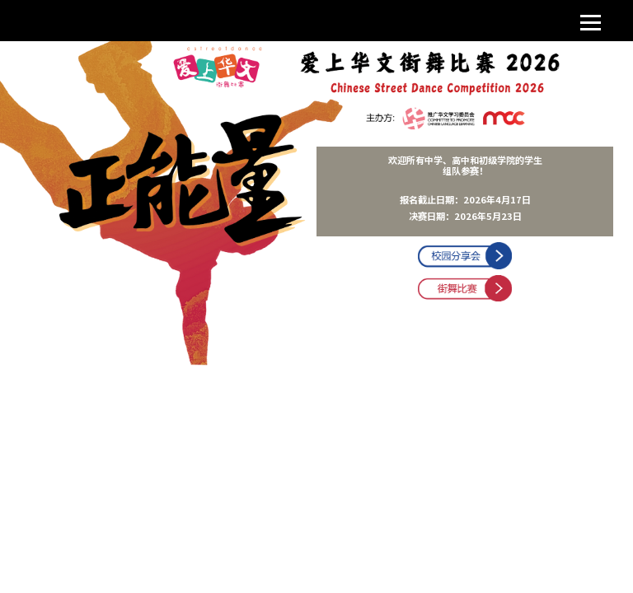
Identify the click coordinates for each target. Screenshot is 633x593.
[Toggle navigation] (591, 20)
